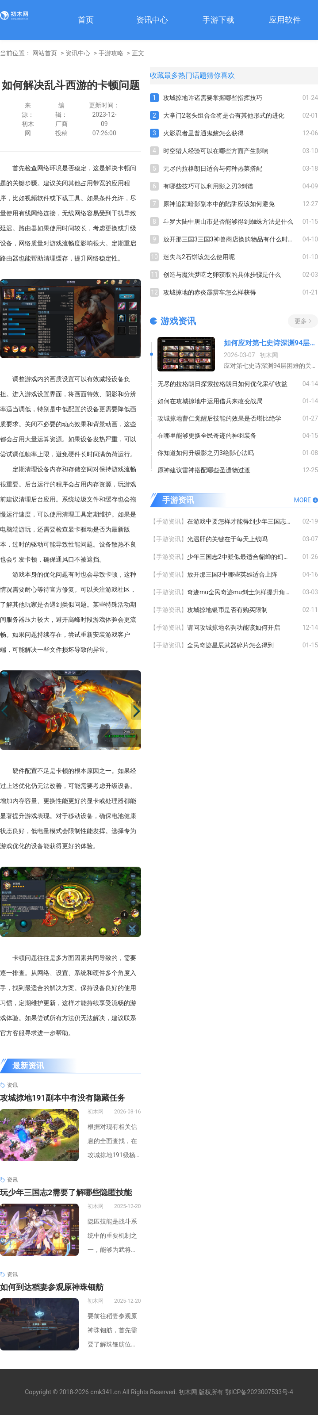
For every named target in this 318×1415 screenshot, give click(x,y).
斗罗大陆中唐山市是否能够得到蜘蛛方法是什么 (228, 221)
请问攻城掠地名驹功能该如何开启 (233, 627)
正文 (138, 53)
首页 (86, 19)
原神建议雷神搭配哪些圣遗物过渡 (203, 470)
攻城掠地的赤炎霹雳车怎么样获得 (209, 292)
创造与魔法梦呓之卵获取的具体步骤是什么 (222, 274)
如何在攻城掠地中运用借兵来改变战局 (210, 401)
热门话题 (192, 75)
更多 (301, 321)
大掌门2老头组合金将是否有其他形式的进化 (223, 115)
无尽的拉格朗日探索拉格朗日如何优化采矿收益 (222, 383)
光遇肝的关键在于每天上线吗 (227, 539)
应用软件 (285, 19)
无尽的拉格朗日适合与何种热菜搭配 (212, 168)
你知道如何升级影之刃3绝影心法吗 (205, 452)
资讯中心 (152, 19)
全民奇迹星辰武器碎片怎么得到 (230, 645)
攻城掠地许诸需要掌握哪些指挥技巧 (212, 97)
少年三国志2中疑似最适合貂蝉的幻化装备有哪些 (245, 556)
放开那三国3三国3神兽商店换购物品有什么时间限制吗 (233, 239)
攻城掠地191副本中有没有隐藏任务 (62, 1097)
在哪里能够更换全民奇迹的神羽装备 (207, 435)
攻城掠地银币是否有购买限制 (227, 609)
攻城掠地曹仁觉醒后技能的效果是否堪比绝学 (219, 418)
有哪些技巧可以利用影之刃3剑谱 (208, 186)
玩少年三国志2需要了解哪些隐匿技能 (66, 1192)
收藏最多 (164, 75)
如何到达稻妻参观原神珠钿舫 (51, 1287)
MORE (302, 500)
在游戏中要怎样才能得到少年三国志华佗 (243, 521)
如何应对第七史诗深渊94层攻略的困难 (271, 343)
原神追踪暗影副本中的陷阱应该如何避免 (219, 203)
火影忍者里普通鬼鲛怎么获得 (203, 133)
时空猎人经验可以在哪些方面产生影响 (215, 150)
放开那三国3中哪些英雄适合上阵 (232, 574)
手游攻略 (111, 53)
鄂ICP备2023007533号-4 (259, 1392)
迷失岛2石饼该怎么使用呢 (199, 256)
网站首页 (44, 53)
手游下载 (218, 19)
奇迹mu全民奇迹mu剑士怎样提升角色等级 (245, 592)
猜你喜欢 (221, 75)
